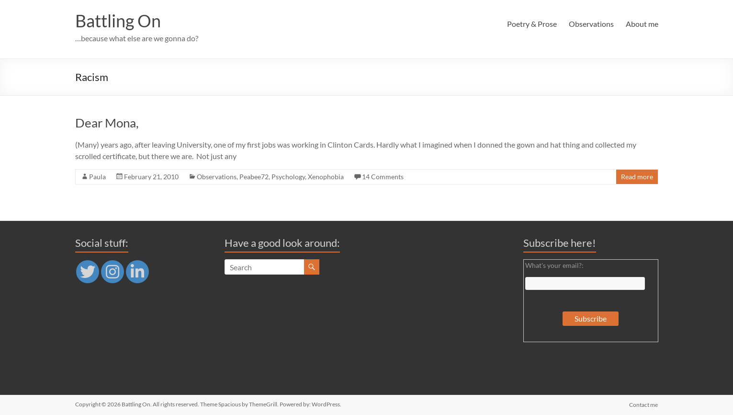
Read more (637, 177)
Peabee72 (254, 177)
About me (642, 23)
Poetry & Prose (532, 23)
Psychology (288, 177)
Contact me (644, 404)
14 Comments (383, 177)
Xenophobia (326, 177)
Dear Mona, (107, 122)
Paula (97, 177)
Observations (591, 23)
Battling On (118, 20)
